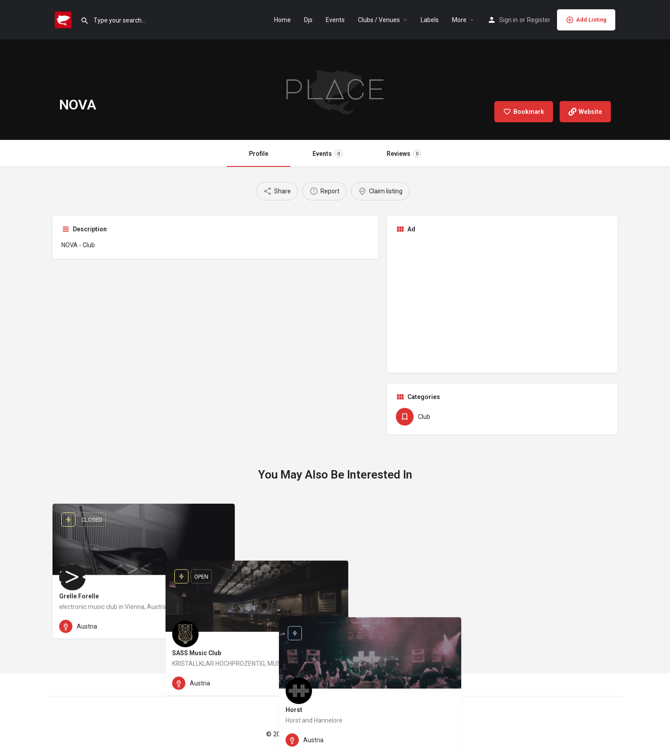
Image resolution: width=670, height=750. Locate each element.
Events (335, 19)
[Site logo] (64, 19)
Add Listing (586, 20)
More (459, 19)
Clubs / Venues (379, 19)
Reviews (404, 154)
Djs (308, 19)
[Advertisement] (502, 302)
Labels (430, 19)
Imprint (368, 734)
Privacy (394, 734)
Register (538, 19)
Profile (258, 153)
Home (282, 19)
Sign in (508, 19)
